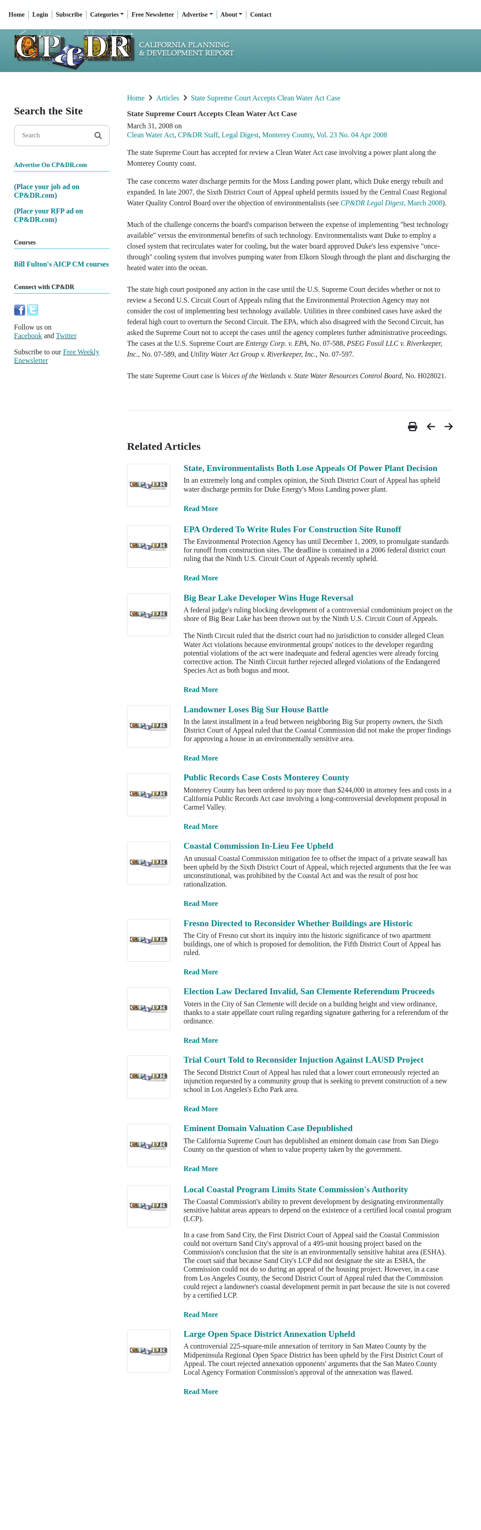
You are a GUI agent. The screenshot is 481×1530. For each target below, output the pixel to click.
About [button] (229, 14)
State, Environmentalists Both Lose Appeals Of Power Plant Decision (311, 468)
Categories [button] (104, 14)
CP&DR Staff (198, 135)
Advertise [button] (195, 14)
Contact (260, 14)
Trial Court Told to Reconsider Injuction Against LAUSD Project (304, 1059)
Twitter (66, 335)
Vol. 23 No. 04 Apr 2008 (351, 135)
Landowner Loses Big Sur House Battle (256, 709)
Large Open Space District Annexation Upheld (269, 1334)
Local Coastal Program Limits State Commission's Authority (296, 1189)
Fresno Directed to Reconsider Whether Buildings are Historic (298, 923)
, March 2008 (391, 203)
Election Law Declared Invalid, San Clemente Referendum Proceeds (309, 991)
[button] (414, 426)
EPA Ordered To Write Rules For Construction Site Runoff (292, 529)
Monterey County (287, 135)
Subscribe (69, 14)
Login (40, 14)
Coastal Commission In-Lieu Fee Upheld (259, 846)
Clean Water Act (150, 135)
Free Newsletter (153, 14)
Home (17, 14)
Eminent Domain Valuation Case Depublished (268, 1128)
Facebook (28, 335)
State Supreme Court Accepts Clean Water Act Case (265, 98)
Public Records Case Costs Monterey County (266, 777)
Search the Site (48, 111)
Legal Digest (240, 135)
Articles (167, 98)
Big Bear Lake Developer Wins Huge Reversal (269, 597)
